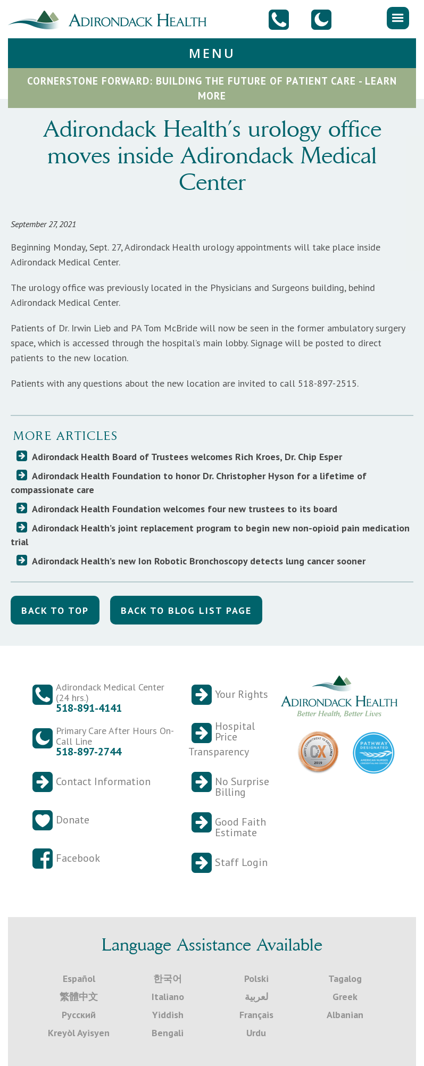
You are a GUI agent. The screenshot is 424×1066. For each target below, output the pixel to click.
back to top (55, 610)
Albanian (345, 1015)
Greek (345, 996)
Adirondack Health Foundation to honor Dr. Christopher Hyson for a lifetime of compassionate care (189, 483)
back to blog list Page (186, 610)
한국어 (167, 978)
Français (256, 1015)
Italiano (168, 996)
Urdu (256, 1033)
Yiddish (168, 1015)
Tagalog (345, 978)
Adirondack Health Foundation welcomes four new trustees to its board (184, 509)
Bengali (168, 1033)
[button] (398, 18)
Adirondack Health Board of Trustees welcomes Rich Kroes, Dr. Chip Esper (187, 457)
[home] (111, 18)
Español (79, 978)
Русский (79, 1015)
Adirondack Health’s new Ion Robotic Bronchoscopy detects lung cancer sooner (198, 561)
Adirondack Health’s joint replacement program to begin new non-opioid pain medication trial (210, 535)
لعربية (256, 996)
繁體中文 (79, 996)
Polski (256, 978)
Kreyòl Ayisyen (79, 1033)
